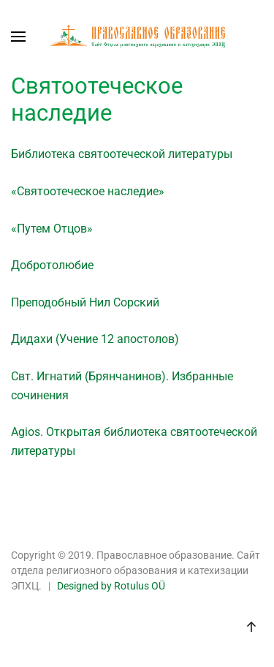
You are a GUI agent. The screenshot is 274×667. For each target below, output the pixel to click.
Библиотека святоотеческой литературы (121, 154)
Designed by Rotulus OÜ (111, 586)
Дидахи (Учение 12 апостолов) (95, 339)
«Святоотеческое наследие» (87, 191)
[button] (18, 36)
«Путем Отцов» (52, 228)
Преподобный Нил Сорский (85, 302)
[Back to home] (137, 36)
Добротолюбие (52, 265)
